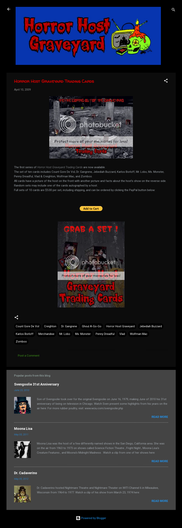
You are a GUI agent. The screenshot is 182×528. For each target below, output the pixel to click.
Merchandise (46, 334)
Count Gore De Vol (27, 326)
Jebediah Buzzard (151, 326)
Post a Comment (28, 355)
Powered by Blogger (91, 518)
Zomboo (21, 341)
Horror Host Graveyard (120, 326)
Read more (160, 417)
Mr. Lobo (64, 334)
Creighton (50, 326)
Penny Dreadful (105, 334)
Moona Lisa (23, 429)
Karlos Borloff (24, 334)
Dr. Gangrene (69, 326)
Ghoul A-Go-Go (91, 326)
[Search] (173, 10)
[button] (166, 81)
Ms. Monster (83, 334)
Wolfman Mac (138, 334)
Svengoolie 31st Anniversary (36, 384)
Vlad (122, 334)
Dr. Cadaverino (25, 473)
